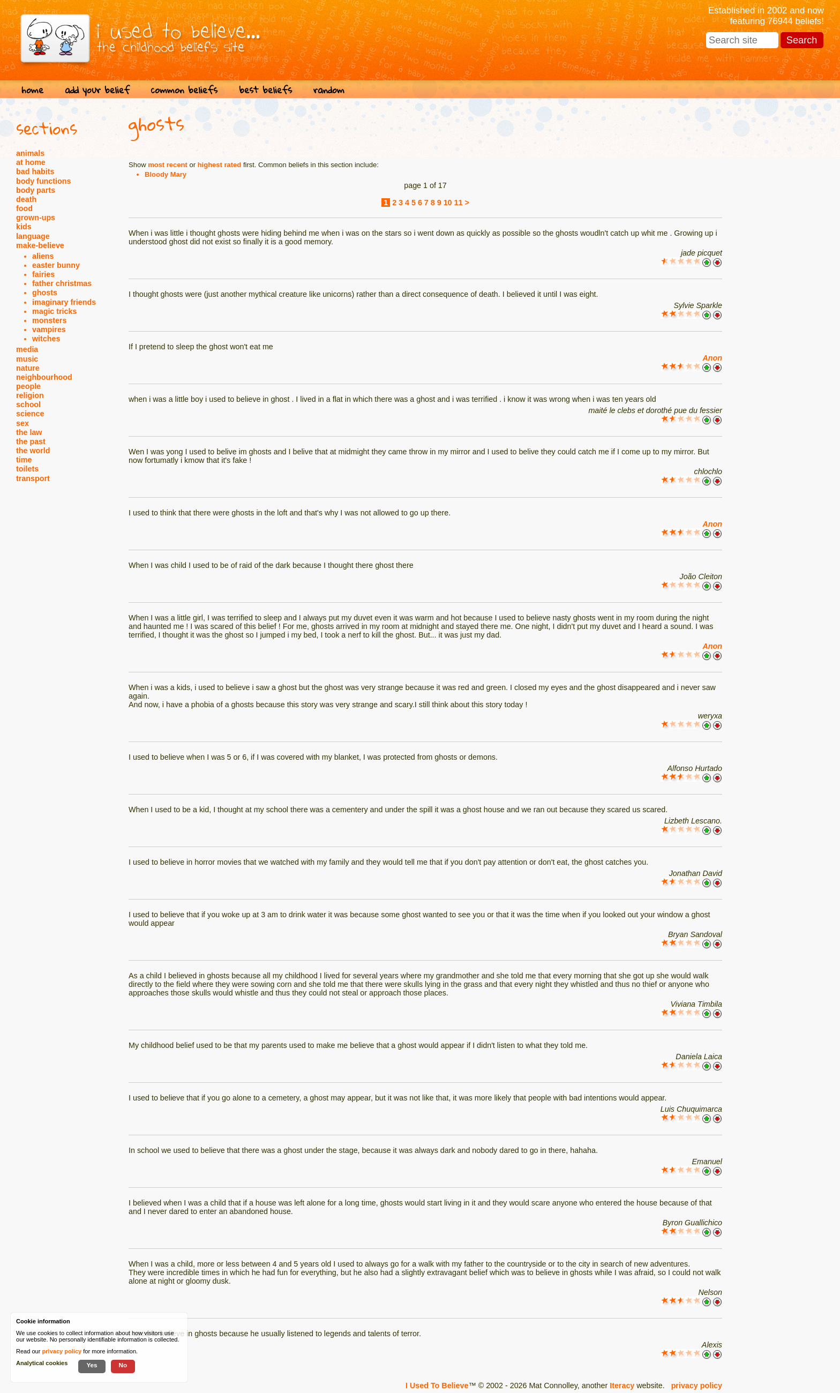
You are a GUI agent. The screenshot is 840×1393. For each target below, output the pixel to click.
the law (29, 432)
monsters (49, 320)
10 (448, 202)
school (28, 404)
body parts (35, 190)
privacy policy (696, 1385)
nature (28, 368)
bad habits (35, 171)
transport (33, 478)
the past (31, 441)
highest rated (220, 165)
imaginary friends (64, 302)
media (27, 349)
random (328, 89)
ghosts (44, 292)
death (26, 199)
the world (33, 450)
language (33, 236)
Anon (712, 358)
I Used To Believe (437, 1385)
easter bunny (56, 265)
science (30, 413)
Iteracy (622, 1385)
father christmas (62, 283)
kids (24, 226)
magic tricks (54, 311)
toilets (27, 469)
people (28, 386)
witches (46, 338)
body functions (43, 181)
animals (30, 153)
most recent (168, 165)
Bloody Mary (165, 174)
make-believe (40, 245)
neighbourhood (44, 377)
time (24, 459)
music (27, 359)
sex (22, 423)
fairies (43, 274)
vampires (49, 329)
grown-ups (35, 217)
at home (31, 162)
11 (458, 202)
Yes (91, 1364)
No (123, 1364)
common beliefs (184, 89)
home (32, 89)
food (24, 208)
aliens (43, 256)
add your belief (97, 89)
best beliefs (265, 89)
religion (30, 395)
